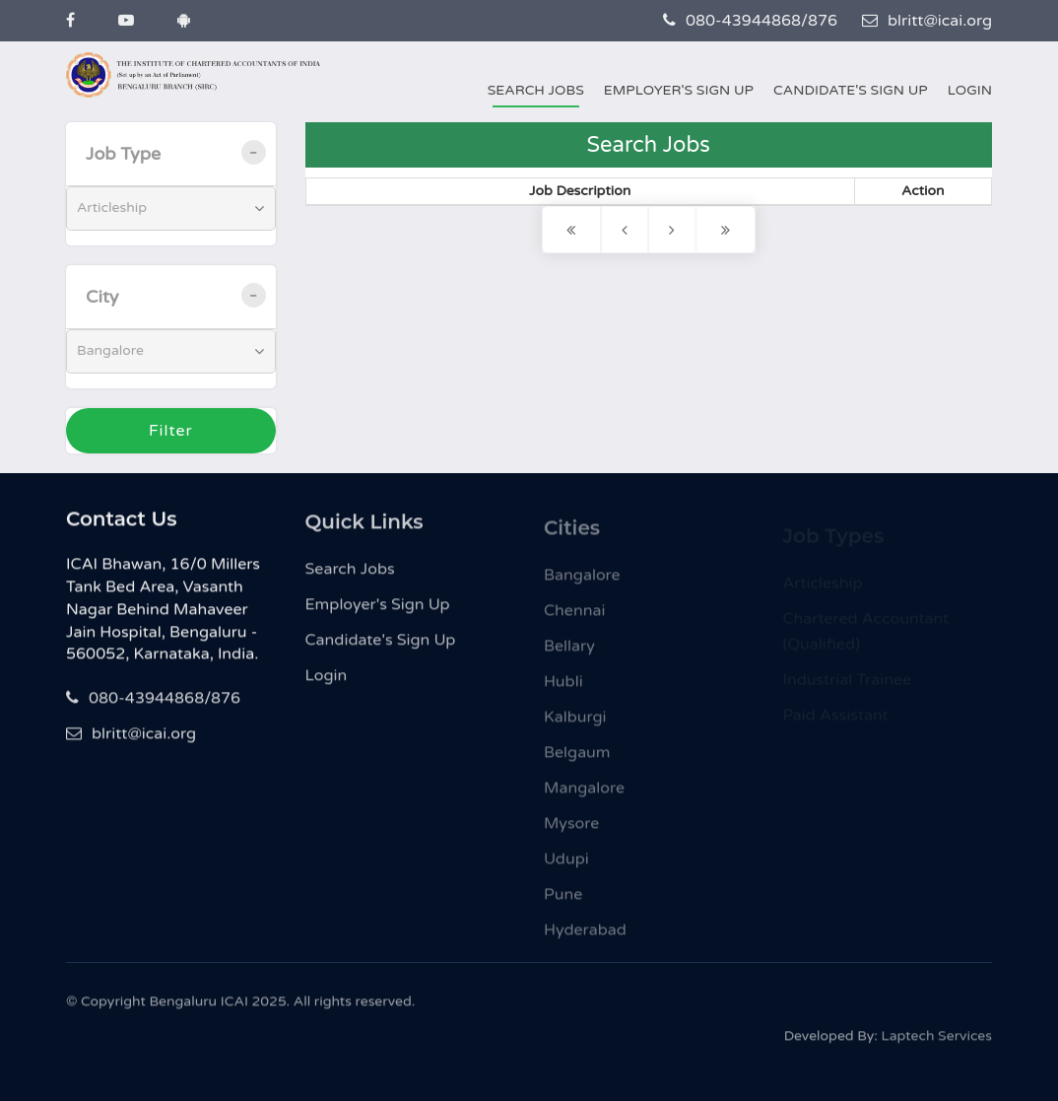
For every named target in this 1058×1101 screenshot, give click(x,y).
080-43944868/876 (750, 21)
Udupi (566, 864)
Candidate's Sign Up (850, 90)
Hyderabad (585, 935)
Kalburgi (575, 722)
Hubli (563, 687)
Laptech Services (937, 1039)
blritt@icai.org (927, 21)
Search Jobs (536, 90)
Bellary (569, 651)
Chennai (574, 616)
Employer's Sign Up (679, 90)
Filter (171, 431)
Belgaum (577, 758)
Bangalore (582, 580)
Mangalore (584, 793)
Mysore (571, 829)
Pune (563, 900)
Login (970, 90)
